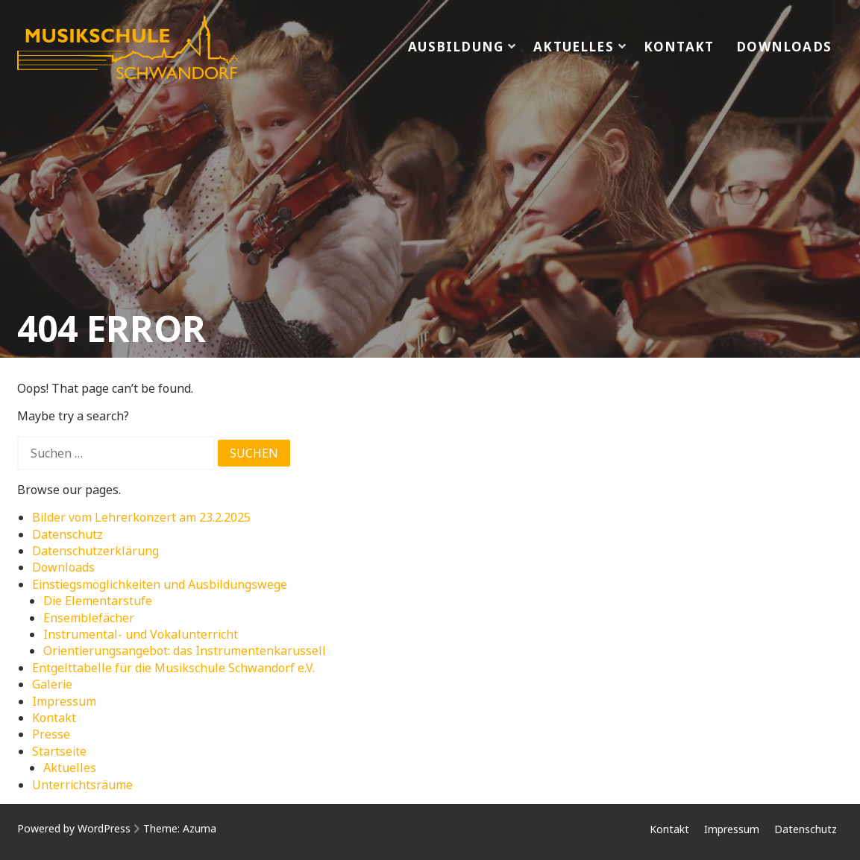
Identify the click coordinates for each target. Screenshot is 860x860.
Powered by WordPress (74, 828)
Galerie (52, 684)
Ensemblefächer (88, 618)
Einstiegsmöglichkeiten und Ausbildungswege (159, 584)
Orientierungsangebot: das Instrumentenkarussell (184, 650)
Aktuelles (573, 46)
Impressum (64, 701)
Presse (51, 734)
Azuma (199, 828)
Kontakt (679, 46)
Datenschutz (67, 534)
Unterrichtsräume (82, 785)
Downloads (784, 46)
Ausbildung (455, 46)
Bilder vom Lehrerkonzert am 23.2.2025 (141, 517)
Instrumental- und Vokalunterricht (140, 634)
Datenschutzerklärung (95, 551)
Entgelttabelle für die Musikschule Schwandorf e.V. (173, 668)
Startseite (59, 751)
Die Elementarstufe (97, 600)
